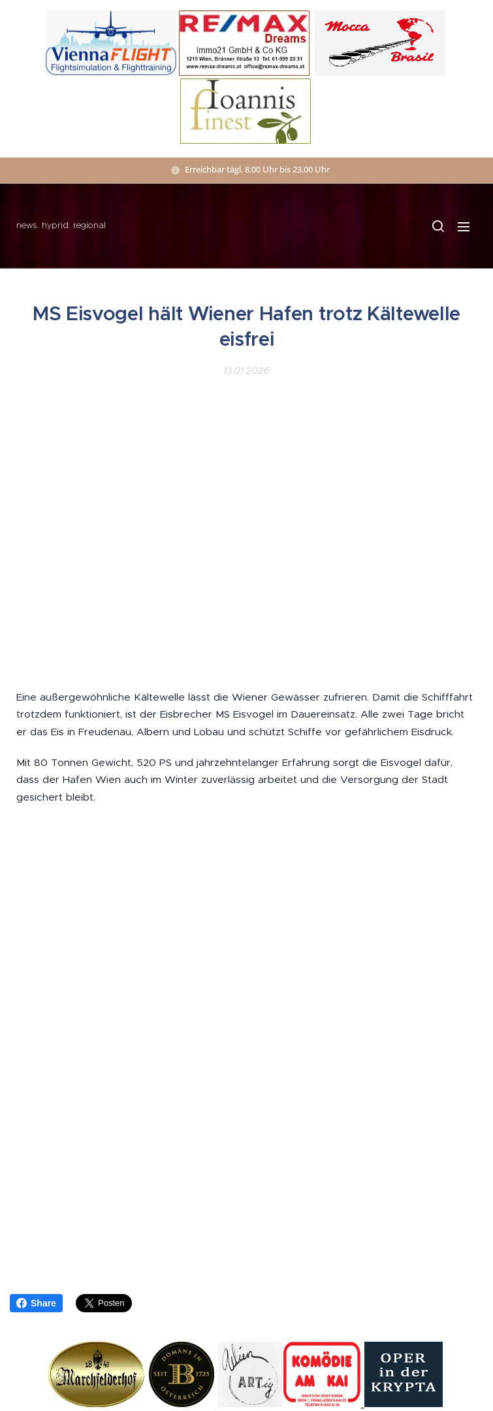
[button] (437, 226)
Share (36, 1303)
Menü (463, 226)
